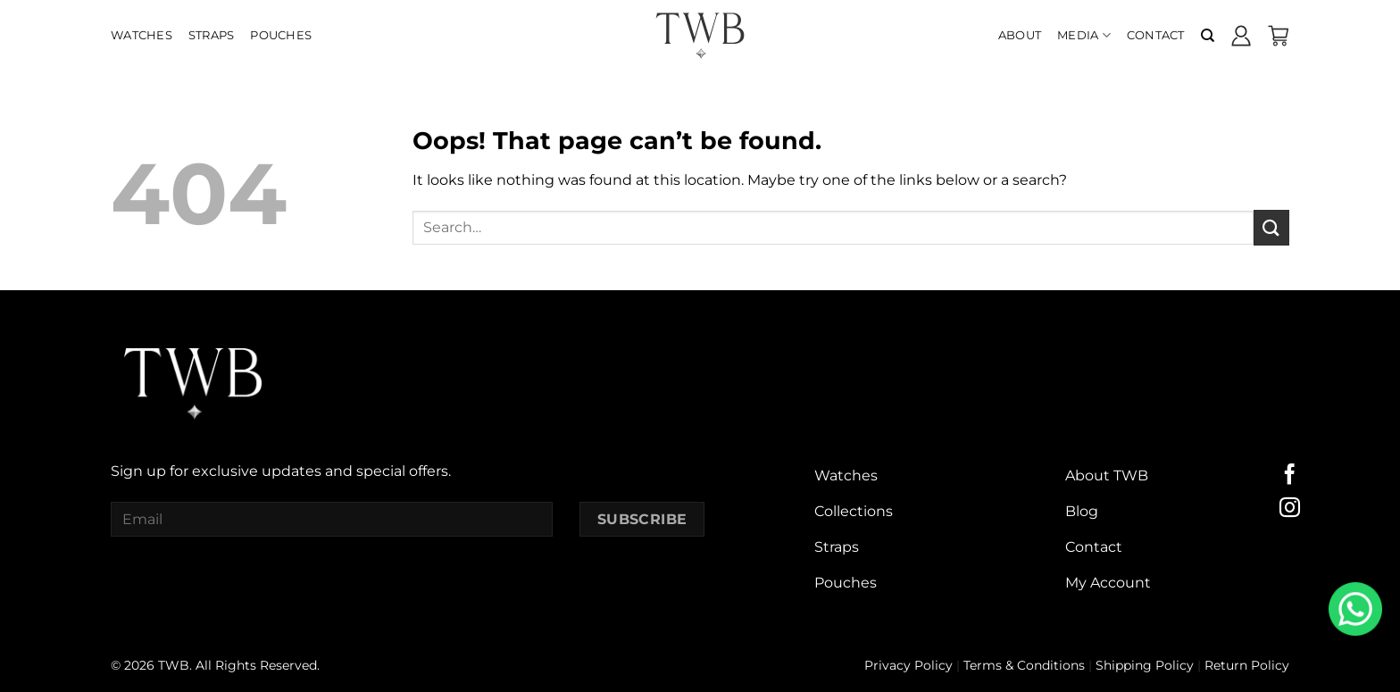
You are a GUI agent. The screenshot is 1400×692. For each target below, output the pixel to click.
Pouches (281, 35)
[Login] (1241, 35)
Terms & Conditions (1024, 665)
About (1019, 35)
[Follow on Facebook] (1289, 476)
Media (1084, 35)
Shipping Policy (1145, 665)
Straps (211, 35)
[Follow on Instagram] (1289, 509)
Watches (141, 35)
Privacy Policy (908, 665)
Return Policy (1246, 665)
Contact (1156, 35)
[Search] (1207, 36)
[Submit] (1271, 227)
